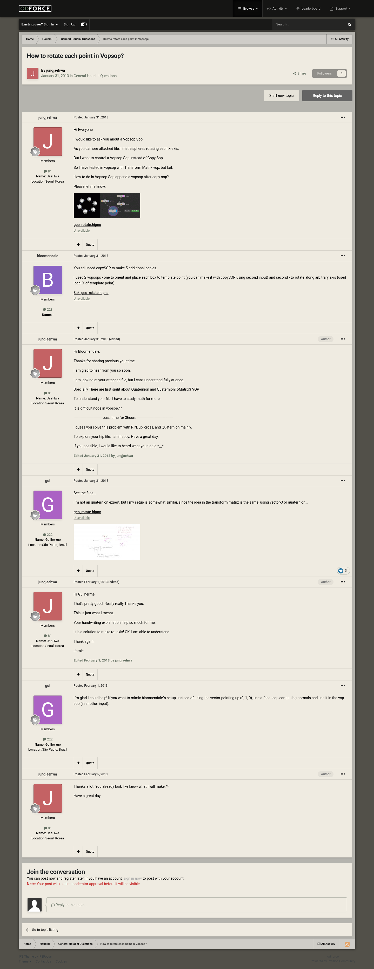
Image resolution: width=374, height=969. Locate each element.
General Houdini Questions (95, 76)
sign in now (132, 878)
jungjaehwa (55, 70)
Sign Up (69, 24)
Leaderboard (310, 8)
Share (299, 73)
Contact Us (43, 961)
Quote (90, 244)
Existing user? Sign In (40, 24)
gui (47, 481)
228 (48, 309)
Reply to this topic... (69, 905)
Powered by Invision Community (333, 961)
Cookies (61, 961)
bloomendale (47, 256)
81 (48, 171)
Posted (91, 117)
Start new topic (281, 95)
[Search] (296, 24)
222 (48, 535)
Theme (25, 961)
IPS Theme (26, 956)
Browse (248, 8)
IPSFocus (45, 956)
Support (341, 8)
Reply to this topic (327, 95)
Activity (278, 8)
